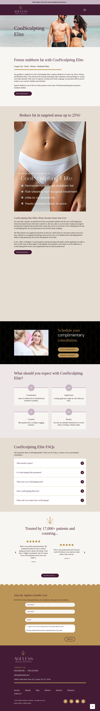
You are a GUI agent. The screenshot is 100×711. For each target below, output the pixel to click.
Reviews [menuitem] (47, 690)
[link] (21, 9)
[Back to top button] (92, 706)
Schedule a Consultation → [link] (68, 355)
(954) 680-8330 (19, 670)
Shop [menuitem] (37, 690)
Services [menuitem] (17, 690)
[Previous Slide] (15, 552)
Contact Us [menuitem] (18, 693)
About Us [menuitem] (59, 690)
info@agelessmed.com (21, 675)
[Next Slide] (84, 552)
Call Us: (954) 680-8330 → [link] (68, 349)
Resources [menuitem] (71, 690)
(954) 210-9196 (33, 670)
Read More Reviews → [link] (50, 575)
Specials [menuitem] (28, 690)
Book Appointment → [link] (23, 93)
